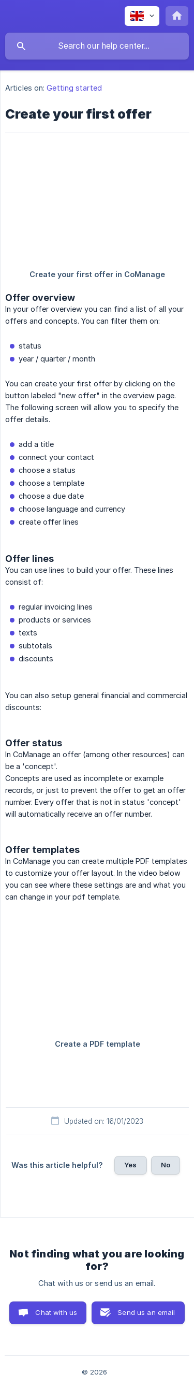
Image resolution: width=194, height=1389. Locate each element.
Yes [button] (130, 1165)
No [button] (165, 1165)
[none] (142, 16)
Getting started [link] (74, 87)
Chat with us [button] (56, 1312)
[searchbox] (97, 46)
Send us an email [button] (146, 1312)
